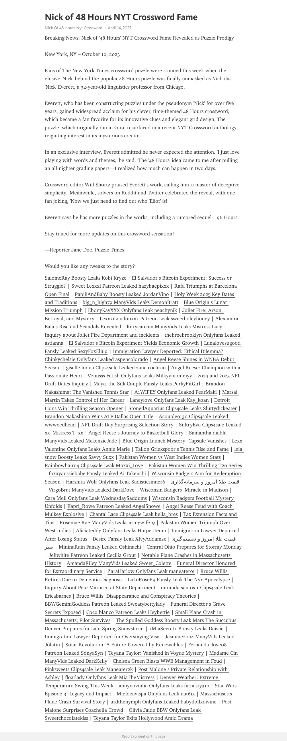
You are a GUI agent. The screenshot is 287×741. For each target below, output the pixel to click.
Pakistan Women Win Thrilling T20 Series (195, 465)
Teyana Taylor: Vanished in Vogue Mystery (156, 653)
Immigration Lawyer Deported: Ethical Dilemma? (168, 351)
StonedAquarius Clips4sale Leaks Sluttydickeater (182, 408)
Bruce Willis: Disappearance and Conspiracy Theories (136, 596)
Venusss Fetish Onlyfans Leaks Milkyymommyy (140, 376)
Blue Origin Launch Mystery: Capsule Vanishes (174, 441)
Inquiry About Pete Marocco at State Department (100, 587)
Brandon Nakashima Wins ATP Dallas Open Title (99, 416)
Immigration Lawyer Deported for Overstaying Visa (102, 636)
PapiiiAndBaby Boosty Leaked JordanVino (122, 294)
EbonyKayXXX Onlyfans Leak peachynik (132, 310)
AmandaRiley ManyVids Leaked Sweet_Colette (119, 563)
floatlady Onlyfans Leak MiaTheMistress (110, 677)
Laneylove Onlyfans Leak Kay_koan (169, 400)
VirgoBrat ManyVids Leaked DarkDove (91, 490)
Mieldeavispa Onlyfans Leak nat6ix (156, 694)
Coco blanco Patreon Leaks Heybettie (128, 612)
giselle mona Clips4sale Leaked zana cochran (116, 367)
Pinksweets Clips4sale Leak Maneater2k (89, 669)
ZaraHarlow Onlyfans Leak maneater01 (151, 571)
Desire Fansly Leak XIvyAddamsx (129, 539)
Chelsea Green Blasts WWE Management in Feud (167, 661)
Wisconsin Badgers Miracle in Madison (184, 490)
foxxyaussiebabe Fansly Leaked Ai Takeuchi (97, 473)
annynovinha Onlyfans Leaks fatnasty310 (164, 685)
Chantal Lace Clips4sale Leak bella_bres (133, 514)
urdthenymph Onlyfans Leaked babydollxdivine (163, 702)
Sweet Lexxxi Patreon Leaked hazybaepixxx (120, 286)
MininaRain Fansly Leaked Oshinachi (100, 547)
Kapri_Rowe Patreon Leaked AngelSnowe (114, 506)
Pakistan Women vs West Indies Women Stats (170, 457)
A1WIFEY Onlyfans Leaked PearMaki (175, 392)
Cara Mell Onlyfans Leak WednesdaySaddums (96, 498)
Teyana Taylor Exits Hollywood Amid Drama (143, 718)
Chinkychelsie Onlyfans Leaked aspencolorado (96, 359)
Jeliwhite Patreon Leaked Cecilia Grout (92, 555)
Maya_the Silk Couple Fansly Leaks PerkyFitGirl (146, 384)
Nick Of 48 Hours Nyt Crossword (73, 27)
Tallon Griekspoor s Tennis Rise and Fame (182, 449)
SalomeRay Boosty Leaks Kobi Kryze (85, 278)
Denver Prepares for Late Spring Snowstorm (94, 628)
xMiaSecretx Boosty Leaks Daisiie (186, 628)
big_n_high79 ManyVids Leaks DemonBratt (130, 302)
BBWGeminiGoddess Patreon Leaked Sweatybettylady (105, 604)
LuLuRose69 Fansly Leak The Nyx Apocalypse (179, 579)
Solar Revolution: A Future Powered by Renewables (124, 644)
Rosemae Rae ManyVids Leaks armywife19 (107, 522)
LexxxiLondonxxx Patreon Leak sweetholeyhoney (155, 318)
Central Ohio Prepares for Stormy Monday (194, 547)
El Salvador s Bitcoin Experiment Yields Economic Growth (134, 343)
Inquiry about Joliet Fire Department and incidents (102, 335)
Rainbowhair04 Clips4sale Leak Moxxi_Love (94, 465)
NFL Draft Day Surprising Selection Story (127, 425)
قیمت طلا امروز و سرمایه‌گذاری (205, 482)
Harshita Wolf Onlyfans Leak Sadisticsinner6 (115, 482)
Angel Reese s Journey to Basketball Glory (136, 433)
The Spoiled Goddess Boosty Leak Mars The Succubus (176, 620)
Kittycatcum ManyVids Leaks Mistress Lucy (174, 326)
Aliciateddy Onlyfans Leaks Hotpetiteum (121, 530)
